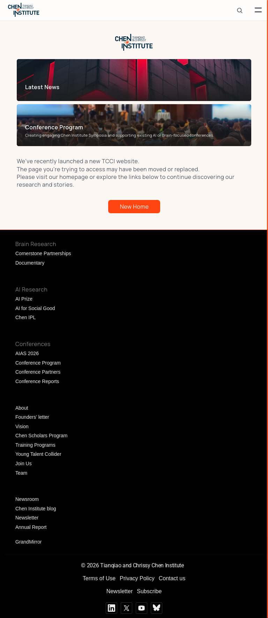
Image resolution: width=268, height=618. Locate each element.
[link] (132, 87)
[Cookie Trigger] (187, 565)
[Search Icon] (239, 10)
